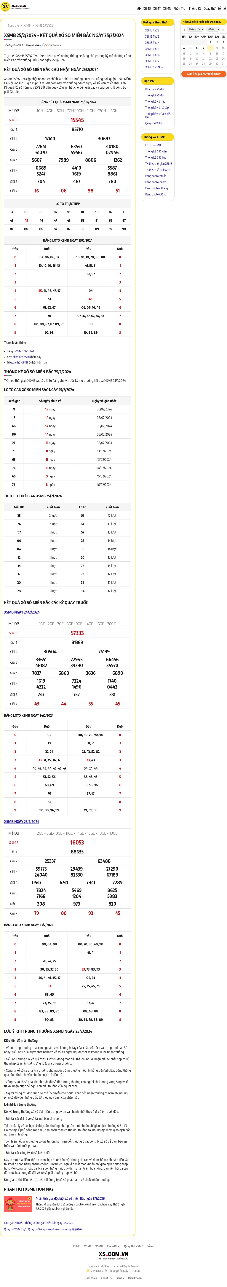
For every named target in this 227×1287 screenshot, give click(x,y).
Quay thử (209, 8)
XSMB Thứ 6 (152, 55)
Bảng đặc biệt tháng (156, 188)
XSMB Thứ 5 (152, 49)
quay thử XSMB (19, 362)
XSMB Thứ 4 (152, 42)
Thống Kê (195, 8)
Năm (203, 36)
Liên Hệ (120, 1278)
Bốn (196, 36)
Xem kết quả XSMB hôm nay (204, 74)
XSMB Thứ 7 (152, 61)
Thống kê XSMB (154, 95)
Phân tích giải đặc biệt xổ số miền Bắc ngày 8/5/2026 (70, 1198)
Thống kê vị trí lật (155, 101)
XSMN (167, 8)
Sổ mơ (222, 8)
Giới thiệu (91, 1278)
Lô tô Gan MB (153, 145)
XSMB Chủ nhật (25, 351)
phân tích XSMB (22, 357)
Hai (184, 36)
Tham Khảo (113, 1246)
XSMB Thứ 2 (152, 30)
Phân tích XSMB (154, 89)
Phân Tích (179, 8)
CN (223, 36)
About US (106, 1278)
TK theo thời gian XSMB (158, 163)
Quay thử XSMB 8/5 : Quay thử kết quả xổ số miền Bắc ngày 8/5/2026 (43, 1229)
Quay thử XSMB (154, 123)
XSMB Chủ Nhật (154, 67)
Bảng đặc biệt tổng (156, 194)
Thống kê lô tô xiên (156, 151)
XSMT (157, 8)
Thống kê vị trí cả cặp (157, 107)
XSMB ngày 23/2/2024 (21, 821)
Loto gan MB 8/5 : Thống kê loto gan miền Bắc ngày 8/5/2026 (38, 1223)
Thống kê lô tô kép (155, 157)
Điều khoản (135, 1278)
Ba (190, 36)
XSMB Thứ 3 (152, 36)
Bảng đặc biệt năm (155, 182)
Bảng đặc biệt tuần (155, 176)
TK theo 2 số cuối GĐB (157, 170)
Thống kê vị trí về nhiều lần (158, 115)
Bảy (217, 36)
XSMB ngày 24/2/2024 (22, 612)
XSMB (147, 8)
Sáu (210, 36)
